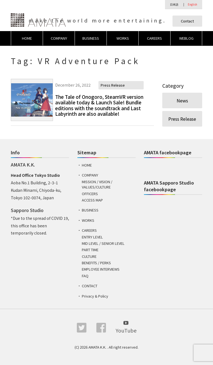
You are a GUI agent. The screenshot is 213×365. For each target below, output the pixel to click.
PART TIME (90, 250)
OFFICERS (90, 193)
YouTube (126, 326)
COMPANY (59, 38)
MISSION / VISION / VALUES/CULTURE (97, 184)
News (182, 100)
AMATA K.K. (97, 347)
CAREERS (154, 38)
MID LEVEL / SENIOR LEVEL (103, 243)
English (192, 4)
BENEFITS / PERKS (96, 263)
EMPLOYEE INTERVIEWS (101, 269)
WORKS (122, 38)
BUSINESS (90, 38)
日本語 (174, 4)
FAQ (85, 275)
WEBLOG (186, 38)
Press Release (182, 118)
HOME (27, 38)
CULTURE (89, 256)
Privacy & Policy (95, 296)
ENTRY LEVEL (92, 237)
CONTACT (89, 286)
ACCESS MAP (92, 200)
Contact (187, 21)
